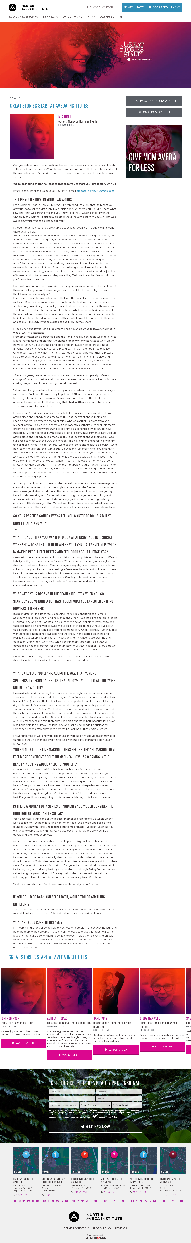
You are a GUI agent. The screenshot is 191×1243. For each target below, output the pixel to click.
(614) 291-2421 (80, 1192)
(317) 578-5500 (140, 1192)
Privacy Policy (111, 1117)
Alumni (15, 98)
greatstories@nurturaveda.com (95, 190)
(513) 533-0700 (51, 1194)
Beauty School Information (154, 101)
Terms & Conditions (76, 1228)
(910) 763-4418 (169, 1194)
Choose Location (101, 7)
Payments (120, 1228)
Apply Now (134, 7)
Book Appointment (164, 7)
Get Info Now (95, 1126)
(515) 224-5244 (110, 1192)
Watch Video (23, 1043)
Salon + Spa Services (154, 112)
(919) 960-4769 (22, 1194)
